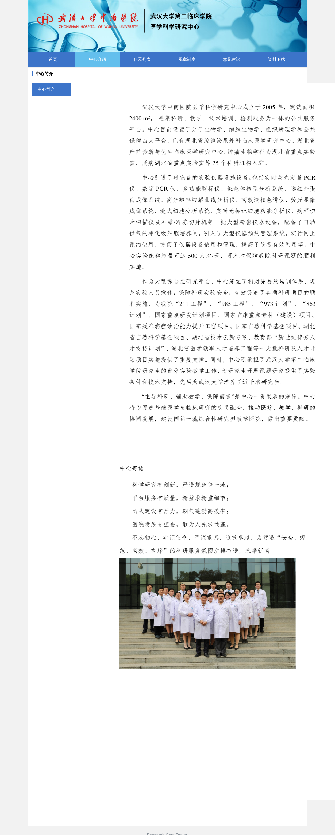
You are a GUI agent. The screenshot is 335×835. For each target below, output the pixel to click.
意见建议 (231, 59)
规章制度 (186, 59)
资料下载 (276, 59)
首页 (53, 59)
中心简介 (46, 89)
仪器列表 (142, 59)
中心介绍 (97, 59)
